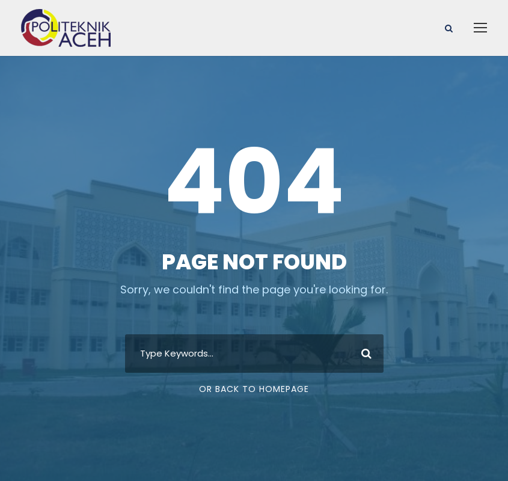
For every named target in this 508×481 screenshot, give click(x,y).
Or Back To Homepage (254, 389)
